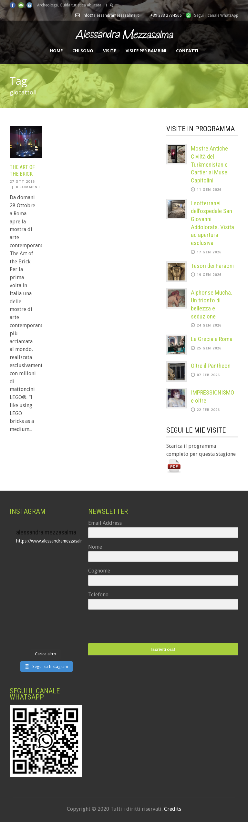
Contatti (187, 51)
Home (56, 51)
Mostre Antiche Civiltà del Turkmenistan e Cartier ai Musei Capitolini (210, 164)
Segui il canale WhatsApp (216, 15)
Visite (109, 51)
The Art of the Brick (22, 170)
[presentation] (128, 627)
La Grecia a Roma (211, 339)
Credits (172, 809)
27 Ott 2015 (22, 182)
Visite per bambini (146, 51)
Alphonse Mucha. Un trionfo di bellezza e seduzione (211, 304)
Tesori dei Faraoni (212, 265)
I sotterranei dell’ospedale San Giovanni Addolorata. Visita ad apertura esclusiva (212, 223)
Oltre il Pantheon (211, 365)
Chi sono (82, 51)
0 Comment (28, 187)
